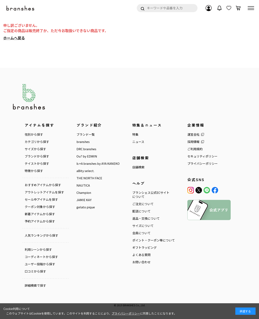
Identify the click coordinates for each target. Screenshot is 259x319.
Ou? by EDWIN (86, 156)
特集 (135, 134)
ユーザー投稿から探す (40, 264)
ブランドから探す (37, 156)
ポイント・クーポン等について (153, 240)
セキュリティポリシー (202, 156)
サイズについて (143, 226)
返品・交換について (146, 218)
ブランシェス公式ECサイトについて (150, 195)
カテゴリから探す (37, 142)
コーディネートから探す (41, 257)
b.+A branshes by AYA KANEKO (98, 164)
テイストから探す (37, 164)
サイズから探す (35, 149)
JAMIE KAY (83, 200)
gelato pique (85, 207)
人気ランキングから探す (41, 235)
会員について (141, 233)
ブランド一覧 (85, 134)
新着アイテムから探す (40, 214)
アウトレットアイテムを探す (44, 192)
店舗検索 (138, 167)
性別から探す (34, 134)
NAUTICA (83, 185)
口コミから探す (35, 271)
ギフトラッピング (144, 248)
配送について (141, 211)
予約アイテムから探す (40, 221)
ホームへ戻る (14, 37)
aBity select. (85, 171)
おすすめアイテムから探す (43, 185)
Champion (83, 193)
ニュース (138, 142)
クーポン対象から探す (40, 207)
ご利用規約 (195, 149)
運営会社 (193, 134)
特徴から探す (34, 171)
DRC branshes (86, 149)
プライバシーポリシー (202, 164)
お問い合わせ (141, 262)
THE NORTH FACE (89, 178)
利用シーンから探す (38, 250)
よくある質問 (141, 255)
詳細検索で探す (35, 285)
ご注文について (143, 204)
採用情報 (193, 142)
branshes (83, 142)
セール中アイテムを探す (41, 199)
